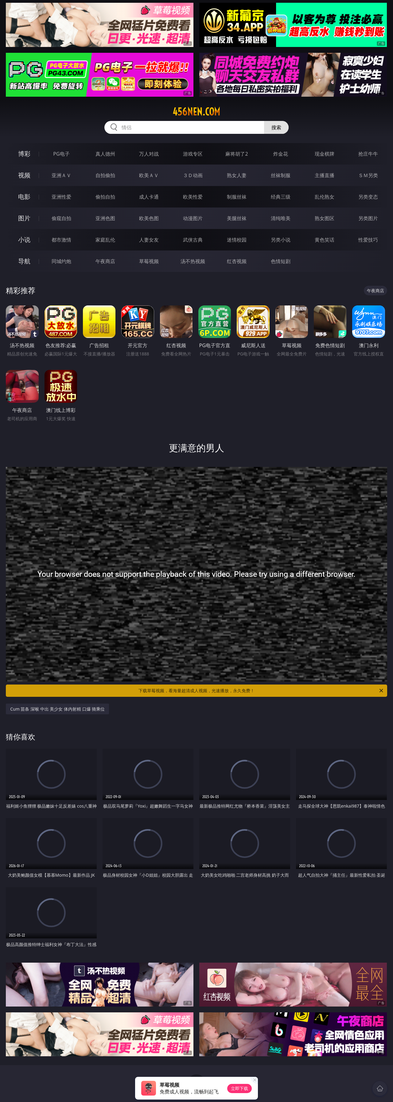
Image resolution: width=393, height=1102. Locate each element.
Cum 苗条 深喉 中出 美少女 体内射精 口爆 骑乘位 (57, 709)
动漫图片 (193, 218)
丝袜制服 (280, 175)
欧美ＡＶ (149, 175)
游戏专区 (193, 153)
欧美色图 (149, 218)
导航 (24, 261)
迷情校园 (237, 239)
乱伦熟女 (324, 196)
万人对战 (149, 153)
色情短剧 (280, 261)
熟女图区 (324, 218)
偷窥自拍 (61, 218)
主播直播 (324, 175)
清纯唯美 (280, 218)
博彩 (24, 153)
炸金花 (280, 153)
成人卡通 (149, 196)
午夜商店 (105, 261)
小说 (24, 239)
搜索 (276, 127)
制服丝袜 (237, 196)
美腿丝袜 (237, 218)
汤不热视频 (193, 261)
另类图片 (368, 218)
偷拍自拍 (105, 196)
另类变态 (368, 196)
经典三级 (280, 196)
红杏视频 (237, 261)
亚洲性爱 (61, 196)
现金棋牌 (324, 153)
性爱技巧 (368, 239)
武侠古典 (193, 239)
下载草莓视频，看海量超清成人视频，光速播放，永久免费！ (261, 690)
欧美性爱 (193, 196)
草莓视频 (149, 261)
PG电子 (61, 153)
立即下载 (239, 1088)
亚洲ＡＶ (61, 175)
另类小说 (280, 239)
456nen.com (196, 112)
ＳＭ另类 (368, 175)
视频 (24, 175)
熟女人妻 (237, 175)
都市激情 (61, 239)
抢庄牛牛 (368, 153)
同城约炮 (61, 261)
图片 (24, 218)
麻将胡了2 (236, 153)
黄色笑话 (324, 239)
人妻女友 (149, 239)
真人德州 (105, 153)
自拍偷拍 (105, 175)
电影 (24, 196)
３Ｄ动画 (193, 175)
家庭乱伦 (105, 239)
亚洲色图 (105, 218)
